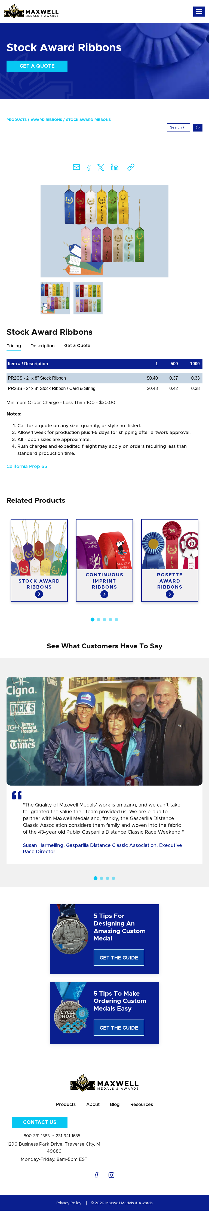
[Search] (178, 127)
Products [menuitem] (17, 120)
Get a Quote (37, 66)
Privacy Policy (68, 1205)
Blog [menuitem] (116, 1105)
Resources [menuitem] (145, 1105)
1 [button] (92, 620)
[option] (104, 231)
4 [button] (110, 619)
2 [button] (98, 619)
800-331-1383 (37, 1138)
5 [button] (116, 619)
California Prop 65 (27, 466)
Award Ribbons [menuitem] (46, 120)
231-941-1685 (68, 1138)
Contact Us (39, 1124)
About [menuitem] (92, 1105)
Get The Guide (119, 958)
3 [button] (104, 619)
